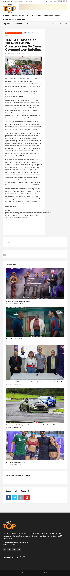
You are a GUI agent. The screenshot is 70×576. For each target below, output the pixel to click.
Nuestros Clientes (35, 16)
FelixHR (9, 53)
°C (36, 1)
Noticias (19, 33)
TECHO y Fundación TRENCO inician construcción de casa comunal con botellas (23, 45)
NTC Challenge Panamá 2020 (15, 462)
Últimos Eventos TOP (52, 16)
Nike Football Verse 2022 (14, 339)
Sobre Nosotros (19, 16)
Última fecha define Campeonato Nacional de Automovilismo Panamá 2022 (31, 425)
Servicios (8, 20)
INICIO (7, 16)
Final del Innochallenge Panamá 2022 (18, 301)
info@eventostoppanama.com (23, 1)
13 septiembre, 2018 (21, 53)
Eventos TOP (10, 33)
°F (37, 1)
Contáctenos (20, 20)
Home (42, 23)
